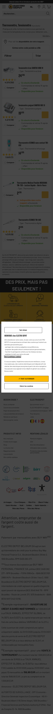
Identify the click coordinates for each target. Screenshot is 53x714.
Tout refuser (23, 330)
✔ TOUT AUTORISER (26, 379)
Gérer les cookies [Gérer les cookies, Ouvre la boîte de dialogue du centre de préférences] (26, 386)
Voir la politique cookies (12, 356)
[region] (26, 356)
